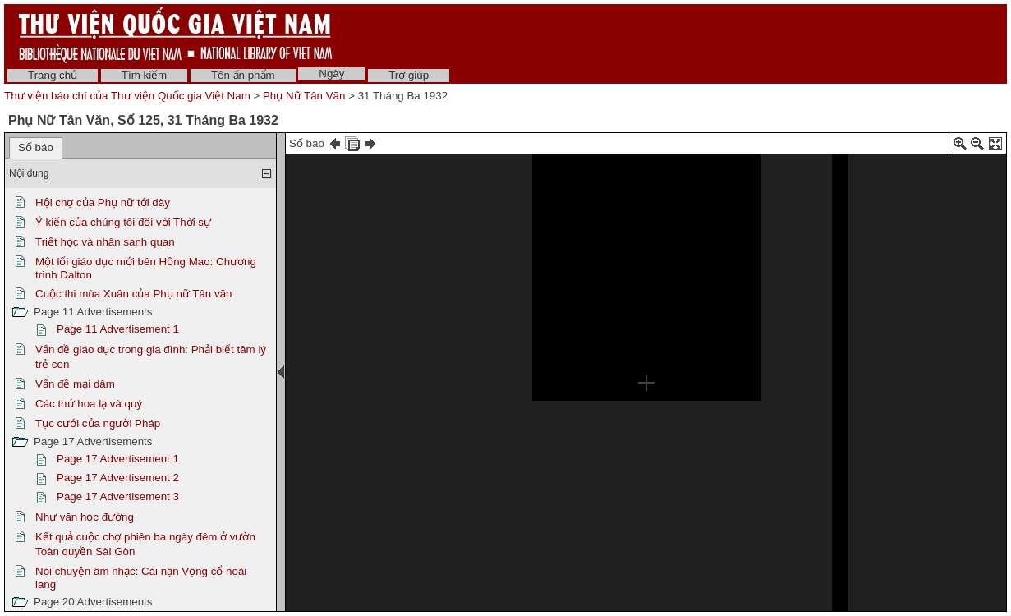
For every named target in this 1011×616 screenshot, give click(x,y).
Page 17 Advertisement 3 (118, 496)
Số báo (35, 147)
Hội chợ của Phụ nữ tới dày (102, 202)
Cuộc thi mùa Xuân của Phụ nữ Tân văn (133, 293)
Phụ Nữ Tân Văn (304, 96)
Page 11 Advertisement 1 (118, 329)
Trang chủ (52, 75)
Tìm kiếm (144, 75)
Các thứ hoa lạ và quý (88, 404)
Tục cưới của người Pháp (97, 423)
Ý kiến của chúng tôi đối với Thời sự (123, 222)
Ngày (331, 73)
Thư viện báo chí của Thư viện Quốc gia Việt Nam (127, 96)
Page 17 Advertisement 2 (118, 477)
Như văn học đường (84, 517)
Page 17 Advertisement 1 (118, 459)
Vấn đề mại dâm (75, 384)
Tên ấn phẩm (243, 75)
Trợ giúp (408, 75)
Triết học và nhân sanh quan (105, 242)
